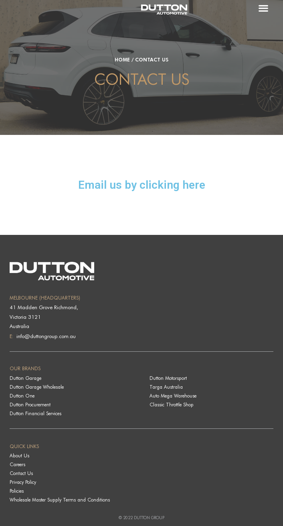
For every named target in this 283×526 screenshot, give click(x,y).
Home (122, 60)
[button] (267, 8)
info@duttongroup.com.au (45, 336)
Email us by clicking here (141, 185)
